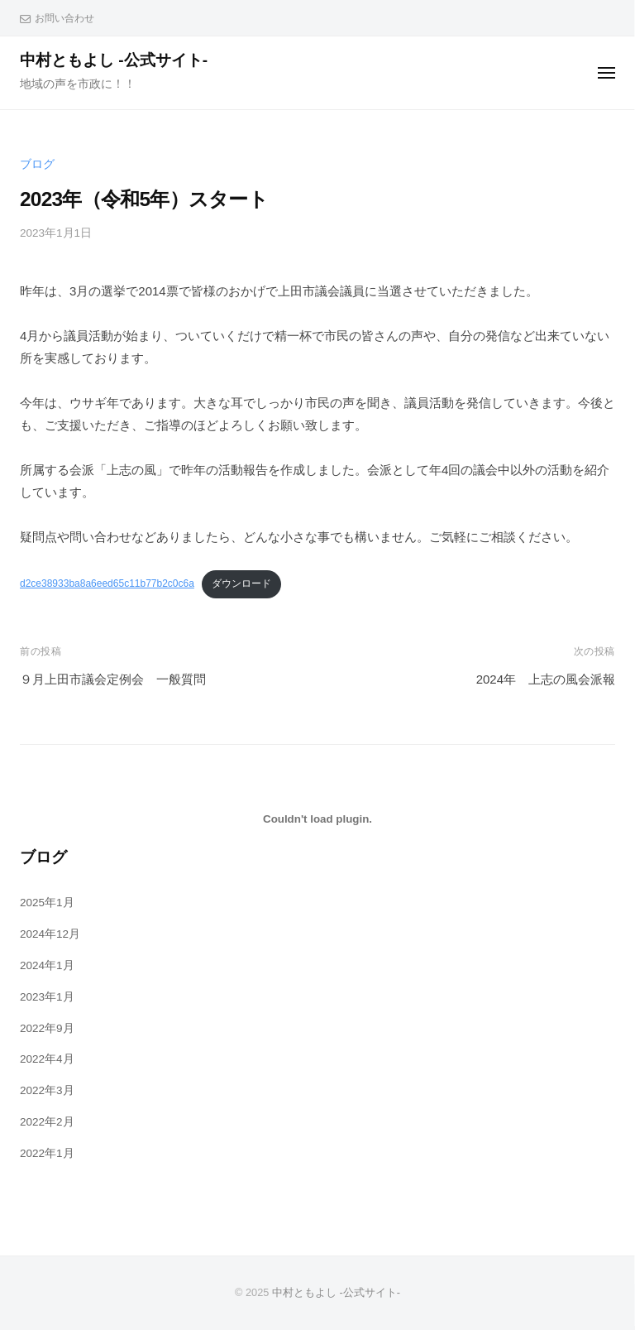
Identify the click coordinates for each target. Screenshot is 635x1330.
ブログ (37, 164)
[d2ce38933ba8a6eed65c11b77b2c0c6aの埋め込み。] (317, 818)
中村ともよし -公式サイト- (114, 60)
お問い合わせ (64, 18)
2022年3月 (47, 1090)
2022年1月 (47, 1153)
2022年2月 (47, 1122)
